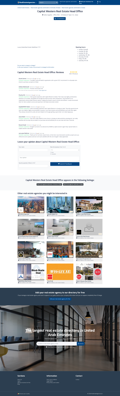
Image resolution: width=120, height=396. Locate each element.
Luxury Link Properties (24, 259)
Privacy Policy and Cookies (53, 382)
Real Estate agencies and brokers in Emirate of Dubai (45, 8)
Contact (77, 379)
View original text (42, 90)
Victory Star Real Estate (83, 236)
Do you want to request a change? (26, 65)
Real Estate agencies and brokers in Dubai (73, 8)
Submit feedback (65, 164)
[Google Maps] (38, 33)
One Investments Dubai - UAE (55, 259)
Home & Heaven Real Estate (83, 281)
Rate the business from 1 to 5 (58, 147)
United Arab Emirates (23, 8)
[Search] (47, 2)
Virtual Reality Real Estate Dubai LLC (28, 236)
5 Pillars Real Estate (52, 236)
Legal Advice (50, 381)
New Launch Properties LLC (83, 259)
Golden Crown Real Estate (83, 214)
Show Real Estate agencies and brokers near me (60, 347)
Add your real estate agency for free (60, 299)
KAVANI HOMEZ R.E (52, 214)
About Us (20, 379)
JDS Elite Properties (23, 214)
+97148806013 (60, 18)
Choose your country (24, 393)
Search (80, 344)
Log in (99, 2)
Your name (21, 147)
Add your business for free (86, 2)
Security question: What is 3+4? (27, 163)
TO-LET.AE (50, 281)
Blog (19, 384)
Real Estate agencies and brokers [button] (68, 1)
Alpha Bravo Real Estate (24, 281)
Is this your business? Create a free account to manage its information (36, 67)
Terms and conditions (52, 379)
